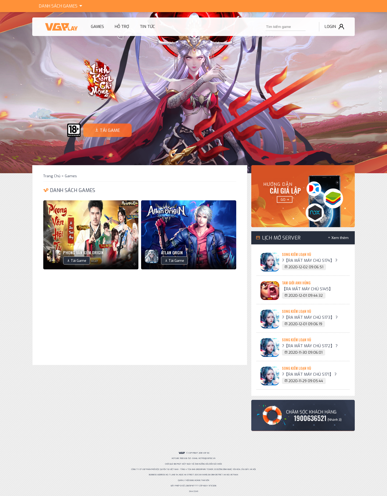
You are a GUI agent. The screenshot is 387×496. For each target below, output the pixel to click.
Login (330, 26)
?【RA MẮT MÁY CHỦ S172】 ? (310, 346)
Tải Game (78, 260)
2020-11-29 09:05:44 (305, 381)
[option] (193, 92)
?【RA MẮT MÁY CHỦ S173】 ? (310, 317)
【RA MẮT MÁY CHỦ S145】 (307, 289)
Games (61, 5)
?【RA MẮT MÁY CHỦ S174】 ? (309, 260)
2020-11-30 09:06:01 (305, 352)
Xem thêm (340, 238)
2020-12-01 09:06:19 (305, 324)
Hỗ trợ (122, 26)
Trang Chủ (51, 176)
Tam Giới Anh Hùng (296, 282)
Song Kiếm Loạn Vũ (296, 254)
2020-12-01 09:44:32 (305, 295)
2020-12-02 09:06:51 (305, 267)
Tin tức (147, 26)
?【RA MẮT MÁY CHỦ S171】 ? (309, 374)
